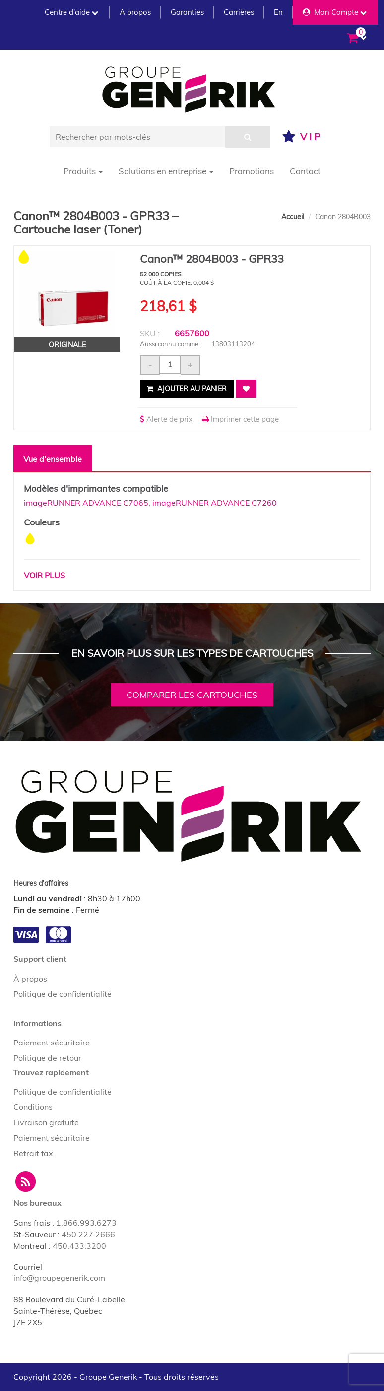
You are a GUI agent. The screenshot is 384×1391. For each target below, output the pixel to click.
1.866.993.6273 (86, 1223)
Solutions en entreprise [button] (166, 171)
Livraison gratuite (46, 1122)
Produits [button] (83, 171)
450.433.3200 (79, 1246)
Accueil (292, 216)
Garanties (187, 12)
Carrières (239, 12)
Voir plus (44, 575)
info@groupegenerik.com (59, 1278)
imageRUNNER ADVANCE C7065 (86, 503)
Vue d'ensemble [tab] (52, 459)
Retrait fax (33, 1153)
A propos (135, 12)
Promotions (251, 171)
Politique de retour (47, 1058)
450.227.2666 (88, 1234)
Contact (305, 171)
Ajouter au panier (187, 388)
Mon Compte (335, 12)
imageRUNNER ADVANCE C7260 (214, 503)
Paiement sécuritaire (51, 1042)
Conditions (33, 1107)
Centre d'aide (71, 12)
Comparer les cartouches (192, 694)
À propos (30, 979)
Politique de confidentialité (62, 994)
